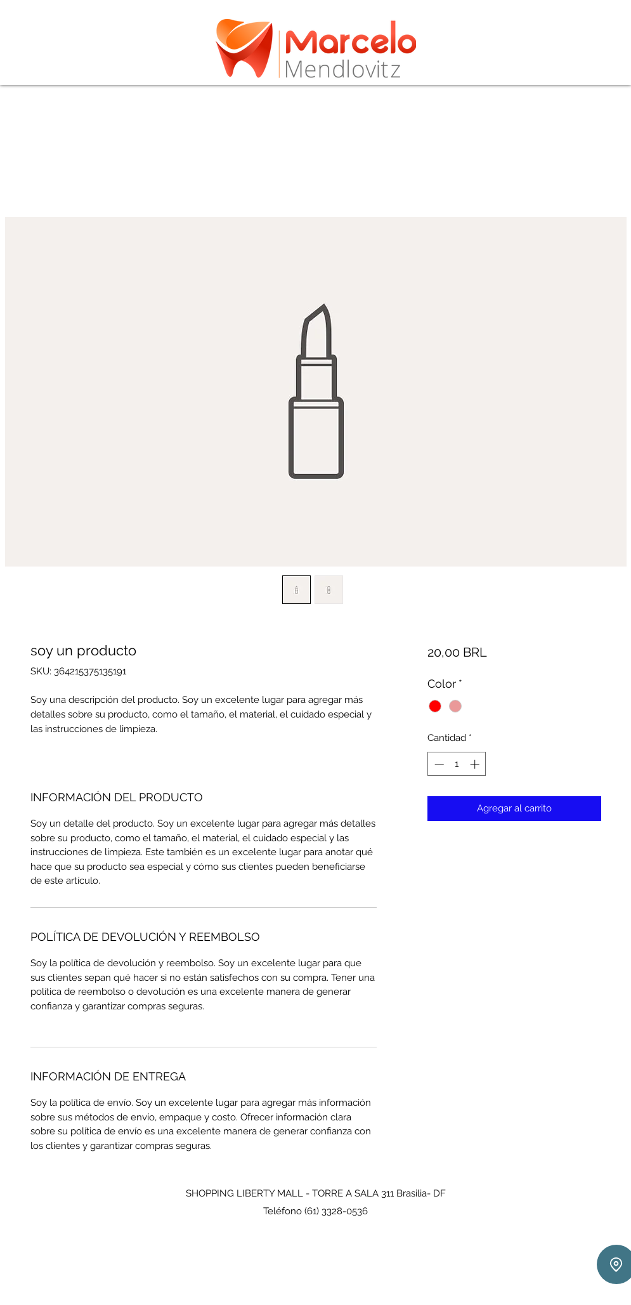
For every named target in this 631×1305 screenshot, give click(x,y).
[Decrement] (437, 764)
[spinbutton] (456, 764)
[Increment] (476, 764)
